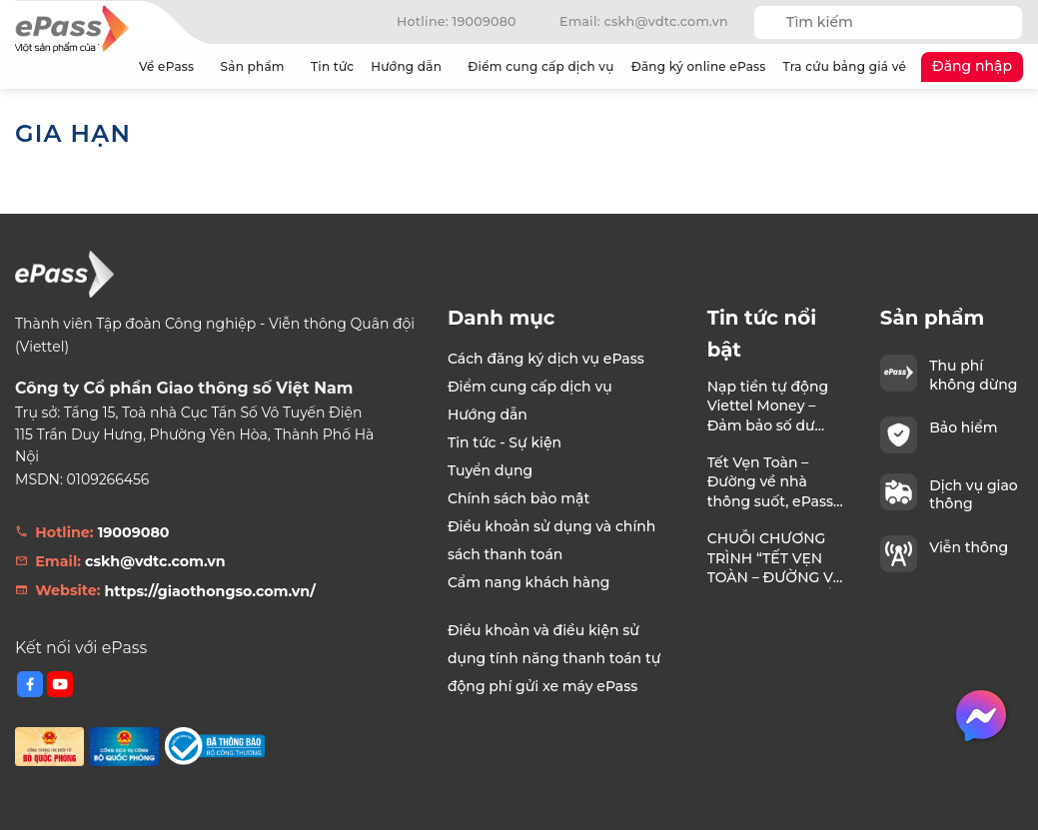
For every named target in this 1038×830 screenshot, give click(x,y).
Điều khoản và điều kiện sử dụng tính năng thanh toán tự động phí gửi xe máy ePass (554, 658)
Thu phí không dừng (973, 375)
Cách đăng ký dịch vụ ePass (546, 359)
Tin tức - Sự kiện (504, 442)
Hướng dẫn (411, 66)
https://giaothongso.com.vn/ (210, 591)
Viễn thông (968, 547)
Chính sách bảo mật (518, 498)
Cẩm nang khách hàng (529, 582)
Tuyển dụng (490, 470)
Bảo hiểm (963, 427)
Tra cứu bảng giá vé (844, 66)
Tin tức (332, 66)
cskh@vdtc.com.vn (155, 561)
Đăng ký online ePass (698, 66)
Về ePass (171, 66)
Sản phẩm (257, 66)
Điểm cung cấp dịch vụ (540, 66)
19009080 (134, 532)
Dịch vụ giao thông (973, 494)
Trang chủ (110, 67)
